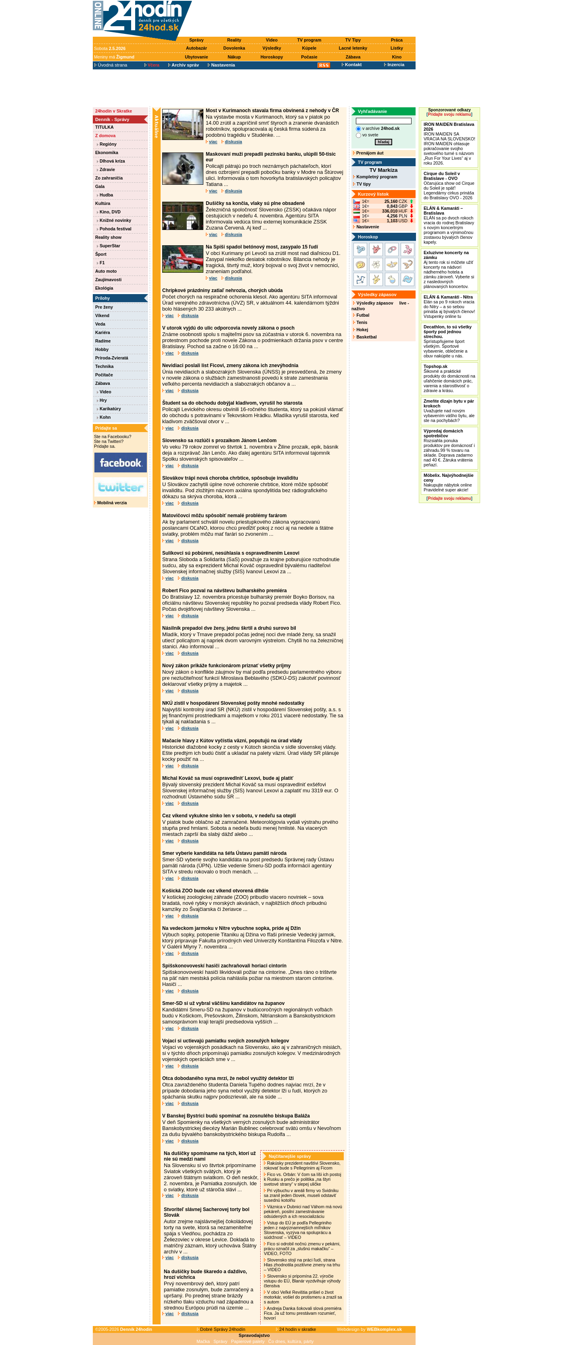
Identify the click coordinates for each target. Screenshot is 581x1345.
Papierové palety (248, 1341)
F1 (100, 262)
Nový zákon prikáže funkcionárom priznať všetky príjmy (226, 665)
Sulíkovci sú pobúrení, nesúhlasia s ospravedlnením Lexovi (230, 553)
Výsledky (271, 48)
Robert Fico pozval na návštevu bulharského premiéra (224, 590)
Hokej (360, 329)
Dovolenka (234, 48)
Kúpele (309, 48)
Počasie (309, 56)
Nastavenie (366, 226)
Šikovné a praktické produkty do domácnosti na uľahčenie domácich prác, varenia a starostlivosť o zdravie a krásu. (449, 378)
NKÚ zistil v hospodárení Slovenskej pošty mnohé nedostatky (233, 703)
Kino (397, 56)
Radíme (103, 340)
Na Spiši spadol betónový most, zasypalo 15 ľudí (262, 247)
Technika (104, 366)
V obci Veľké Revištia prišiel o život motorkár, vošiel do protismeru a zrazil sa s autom (303, 1297)
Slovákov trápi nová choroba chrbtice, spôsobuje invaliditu (230, 478)
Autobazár (196, 48)
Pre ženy (104, 307)
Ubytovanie (196, 56)
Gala (99, 186)
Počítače (104, 374)
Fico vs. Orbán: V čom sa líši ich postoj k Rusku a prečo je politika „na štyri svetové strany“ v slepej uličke (302, 1179)
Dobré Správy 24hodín (221, 1329)
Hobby (102, 349)
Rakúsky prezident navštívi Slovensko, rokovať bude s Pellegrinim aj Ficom (302, 1165)
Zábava (353, 56)
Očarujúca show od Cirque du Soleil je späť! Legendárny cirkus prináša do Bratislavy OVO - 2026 (449, 185)
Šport (101, 254)
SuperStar (108, 245)
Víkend (102, 315)
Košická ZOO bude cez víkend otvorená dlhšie (215, 891)
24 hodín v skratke (296, 1329)
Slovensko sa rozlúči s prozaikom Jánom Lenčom (219, 440)
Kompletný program (375, 176)
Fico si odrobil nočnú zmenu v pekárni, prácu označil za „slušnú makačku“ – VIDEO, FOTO (302, 1248)
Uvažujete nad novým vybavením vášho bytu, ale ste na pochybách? (449, 411)
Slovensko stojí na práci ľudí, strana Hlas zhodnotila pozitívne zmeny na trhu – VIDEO (302, 1264)
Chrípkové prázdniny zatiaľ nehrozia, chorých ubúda (222, 290)
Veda (100, 324)
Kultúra (102, 203)
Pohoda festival (114, 228)
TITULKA (104, 127)
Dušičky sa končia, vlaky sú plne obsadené (255, 203)
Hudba (105, 194)
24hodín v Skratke (113, 111)
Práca (397, 40)
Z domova (105, 135)
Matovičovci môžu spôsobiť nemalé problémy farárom (224, 515)
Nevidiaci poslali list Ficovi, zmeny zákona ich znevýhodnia (230, 365)
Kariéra (102, 332)
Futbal (361, 315)
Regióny (107, 144)
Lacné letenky (353, 48)
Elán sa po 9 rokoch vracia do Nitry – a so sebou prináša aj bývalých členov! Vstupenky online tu (449, 306)
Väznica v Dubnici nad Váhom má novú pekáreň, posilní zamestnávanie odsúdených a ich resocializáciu (303, 1211)
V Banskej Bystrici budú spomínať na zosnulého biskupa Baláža (236, 1116)
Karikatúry (109, 408)
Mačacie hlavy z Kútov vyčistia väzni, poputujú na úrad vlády (232, 741)
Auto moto (106, 271)
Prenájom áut (368, 152)
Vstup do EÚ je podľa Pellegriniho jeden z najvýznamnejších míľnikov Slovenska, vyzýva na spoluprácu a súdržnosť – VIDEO (297, 1230)
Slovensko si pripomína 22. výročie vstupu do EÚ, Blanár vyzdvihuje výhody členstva (302, 1281)
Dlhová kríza (111, 161)
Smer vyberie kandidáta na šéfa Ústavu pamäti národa (224, 853)
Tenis (360, 322)
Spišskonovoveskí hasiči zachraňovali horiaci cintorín (224, 966)
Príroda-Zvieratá (111, 357)
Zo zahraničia (109, 177)
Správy (196, 40)
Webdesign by (369, 1329)
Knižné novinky (114, 220)
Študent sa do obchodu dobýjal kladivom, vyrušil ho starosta (232, 403)
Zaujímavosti (108, 279)
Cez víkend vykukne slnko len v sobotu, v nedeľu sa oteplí (229, 816)
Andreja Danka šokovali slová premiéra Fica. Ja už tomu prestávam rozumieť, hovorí (302, 1313)
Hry (102, 400)
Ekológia (104, 288)
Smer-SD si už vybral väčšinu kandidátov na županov (223, 1003)
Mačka (203, 1341)
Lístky (397, 48)
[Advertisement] (305, 19)
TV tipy (361, 184)
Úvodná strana (110, 65)
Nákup (234, 56)
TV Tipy (353, 40)
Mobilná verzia (110, 502)
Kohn (104, 417)
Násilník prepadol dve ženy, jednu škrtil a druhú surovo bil (229, 628)
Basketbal (364, 336)
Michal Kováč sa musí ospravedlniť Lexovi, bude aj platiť (227, 778)
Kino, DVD (109, 211)
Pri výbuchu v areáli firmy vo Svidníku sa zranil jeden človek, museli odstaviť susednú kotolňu (301, 1195)
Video (272, 40)
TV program (309, 40)
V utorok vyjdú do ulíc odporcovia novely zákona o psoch (228, 328)
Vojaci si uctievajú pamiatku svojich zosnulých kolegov (225, 1041)
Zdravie (106, 169)
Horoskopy (272, 56)
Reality (234, 40)
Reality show (108, 237)
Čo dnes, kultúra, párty (291, 1341)
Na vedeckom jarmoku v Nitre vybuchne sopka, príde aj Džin (231, 928)
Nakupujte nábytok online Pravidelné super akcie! (449, 482)
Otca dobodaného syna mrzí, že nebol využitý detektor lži (228, 1078)
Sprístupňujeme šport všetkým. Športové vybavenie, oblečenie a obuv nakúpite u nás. (448, 341)
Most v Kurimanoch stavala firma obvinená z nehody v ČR (272, 110)
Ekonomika (106, 152)
